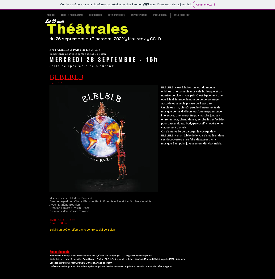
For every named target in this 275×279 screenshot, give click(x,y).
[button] (72, 15)
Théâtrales (87, 28)
